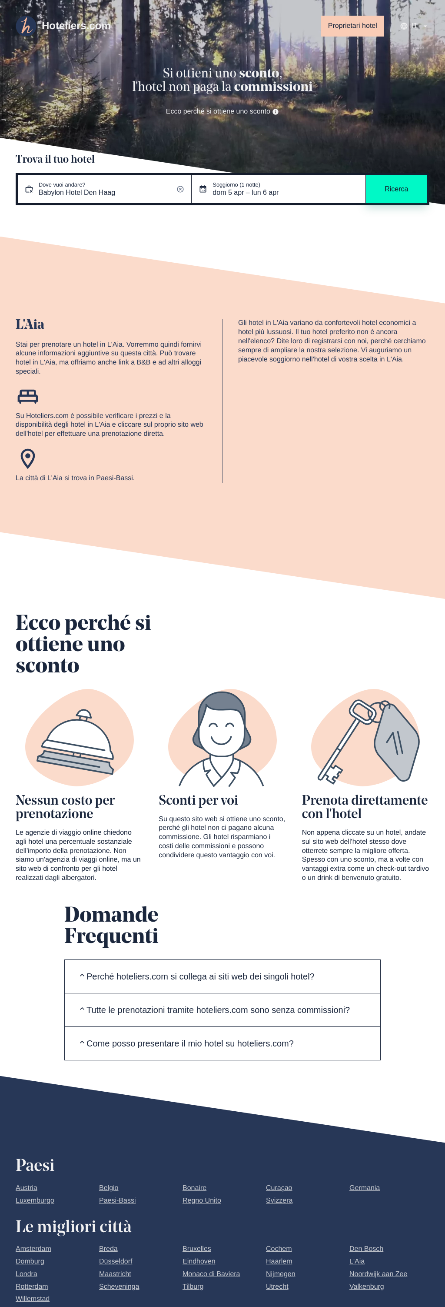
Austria (26, 1188)
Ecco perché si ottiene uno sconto (222, 111)
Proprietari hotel (352, 26)
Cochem (279, 1249)
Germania (364, 1188)
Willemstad (33, 1299)
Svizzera (279, 1200)
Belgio (108, 1188)
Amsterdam (33, 1249)
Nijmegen (281, 1274)
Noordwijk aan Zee (378, 1274)
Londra (26, 1274)
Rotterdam (32, 1286)
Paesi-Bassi (117, 1200)
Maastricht (115, 1274)
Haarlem (279, 1261)
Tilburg (193, 1286)
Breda (108, 1249)
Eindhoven (199, 1261)
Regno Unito (202, 1200)
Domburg (30, 1261)
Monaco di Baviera (211, 1274)
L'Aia (357, 1261)
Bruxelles (197, 1249)
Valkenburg (366, 1286)
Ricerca (396, 189)
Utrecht (277, 1286)
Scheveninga (119, 1286)
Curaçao (279, 1188)
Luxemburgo (35, 1200)
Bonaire (194, 1188)
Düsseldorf (115, 1261)
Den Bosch (366, 1249)
